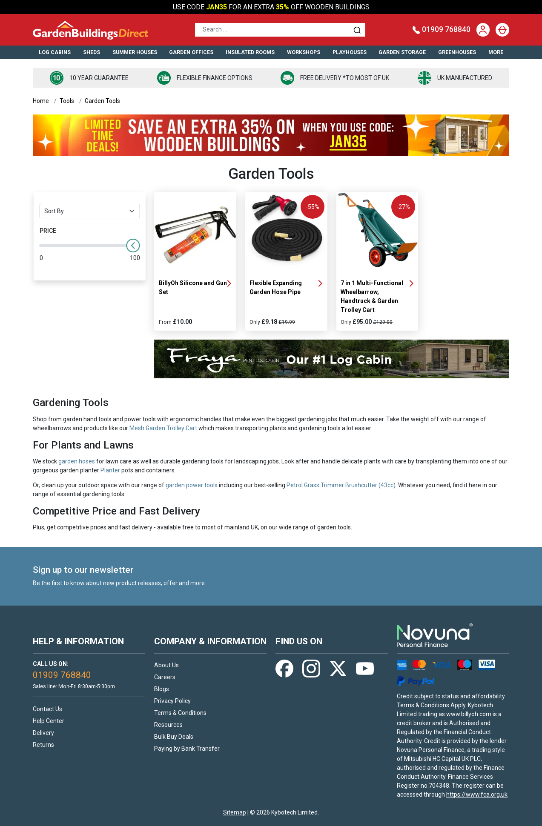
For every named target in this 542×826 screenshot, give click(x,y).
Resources (168, 724)
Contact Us (47, 709)
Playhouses (350, 52)
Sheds (91, 52)
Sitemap (234, 812)
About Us (166, 665)
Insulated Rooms (250, 52)
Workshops (303, 52)
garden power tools (192, 485)
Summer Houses (134, 52)
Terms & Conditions (180, 712)
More (495, 52)
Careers (164, 677)
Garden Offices (191, 52)
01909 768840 (441, 29)
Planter (110, 470)
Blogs (161, 689)
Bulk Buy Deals (173, 736)
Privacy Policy (172, 700)
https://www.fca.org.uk (477, 794)
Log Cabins (55, 52)
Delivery (43, 732)
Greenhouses (457, 52)
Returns (43, 744)
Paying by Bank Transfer (187, 748)
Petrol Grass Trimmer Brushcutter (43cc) (341, 485)
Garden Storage (402, 52)
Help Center (48, 720)
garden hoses (76, 461)
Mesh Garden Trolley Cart (163, 428)
